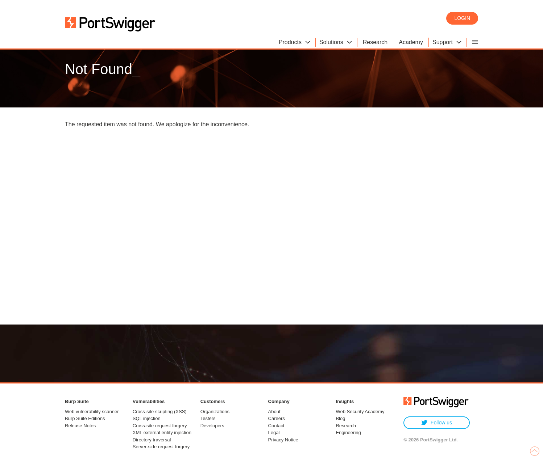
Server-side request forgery (161, 446)
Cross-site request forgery (160, 425)
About (274, 411)
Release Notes (80, 425)
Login (462, 18)
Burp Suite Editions (85, 418)
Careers (276, 418)
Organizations (214, 411)
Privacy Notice (283, 439)
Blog (340, 418)
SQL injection (147, 418)
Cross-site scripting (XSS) (160, 411)
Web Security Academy (360, 411)
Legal (274, 432)
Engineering (348, 432)
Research (346, 425)
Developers (212, 425)
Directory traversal (152, 439)
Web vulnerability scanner (92, 411)
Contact (276, 425)
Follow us (436, 422)
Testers (208, 418)
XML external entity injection (162, 432)
